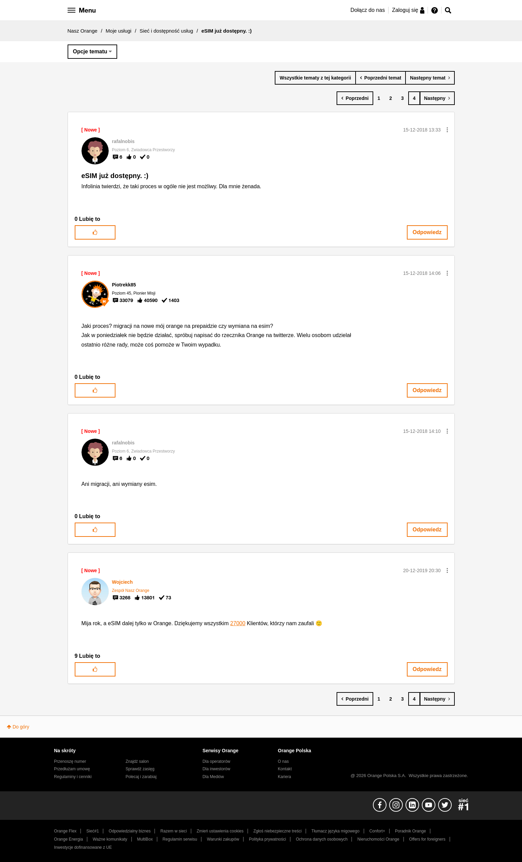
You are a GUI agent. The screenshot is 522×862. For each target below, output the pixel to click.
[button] (447, 129)
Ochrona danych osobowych (321, 839)
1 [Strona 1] (378, 98)
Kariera (284, 776)
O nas (283, 761)
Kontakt (285, 769)
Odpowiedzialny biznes (129, 831)
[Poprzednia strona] (355, 98)
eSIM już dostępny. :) (115, 175)
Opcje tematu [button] (90, 51)
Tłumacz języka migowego (335, 831)
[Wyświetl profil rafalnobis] (123, 141)
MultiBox (144, 839)
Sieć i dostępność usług (166, 31)
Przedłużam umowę (72, 769)
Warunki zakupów (223, 839)
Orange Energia (68, 839)
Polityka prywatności (267, 839)
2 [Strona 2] (390, 98)
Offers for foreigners (427, 839)
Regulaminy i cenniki (73, 776)
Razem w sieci (173, 831)
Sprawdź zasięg (140, 769)
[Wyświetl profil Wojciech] (122, 582)
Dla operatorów (216, 761)
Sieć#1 (92, 831)
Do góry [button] (21, 726)
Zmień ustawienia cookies (220, 831)
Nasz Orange (82, 31)
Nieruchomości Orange (378, 839)
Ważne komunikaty (110, 839)
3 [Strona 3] (402, 98)
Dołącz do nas (367, 10)
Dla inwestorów (216, 769)
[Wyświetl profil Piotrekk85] (124, 284)
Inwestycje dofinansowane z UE (83, 847)
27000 (238, 623)
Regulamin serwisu (180, 839)
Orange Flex (65, 831)
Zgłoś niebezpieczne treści (277, 831)
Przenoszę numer (70, 761)
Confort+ (377, 831)
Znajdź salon (137, 761)
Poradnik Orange (410, 831)
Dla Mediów (213, 776)
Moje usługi (118, 31)
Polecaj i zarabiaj (141, 776)
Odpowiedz (427, 232)
